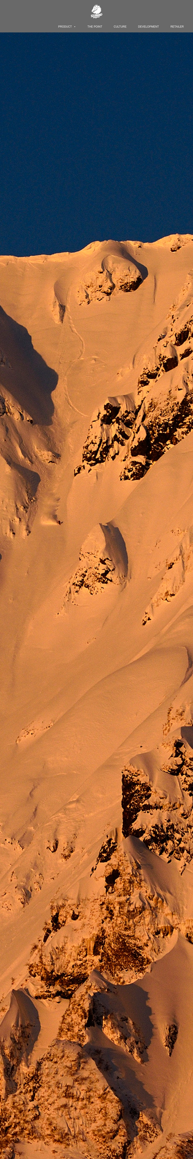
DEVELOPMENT (148, 26)
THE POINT (95, 26)
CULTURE (120, 26)
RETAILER (177, 26)
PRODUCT (67, 26)
